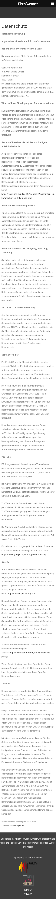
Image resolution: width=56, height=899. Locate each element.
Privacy (28, 894)
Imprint (28, 890)
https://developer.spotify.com (22, 593)
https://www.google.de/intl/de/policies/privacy (23, 554)
